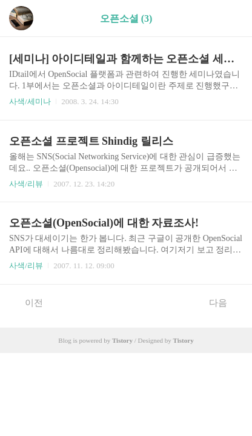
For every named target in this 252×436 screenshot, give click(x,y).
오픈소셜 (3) (126, 18)
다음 (224, 302)
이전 (27, 302)
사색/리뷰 (26, 183)
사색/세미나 (30, 101)
